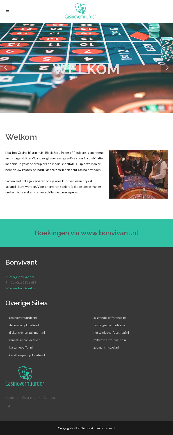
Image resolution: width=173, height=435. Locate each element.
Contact (49, 397)
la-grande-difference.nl (109, 317)
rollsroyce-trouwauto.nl (110, 340)
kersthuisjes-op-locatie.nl (27, 355)
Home (9, 397)
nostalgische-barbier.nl (109, 325)
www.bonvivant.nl (109, 233)
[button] (6, 68)
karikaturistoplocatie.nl (25, 340)
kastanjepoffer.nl (21, 347)
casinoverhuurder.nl (23, 317)
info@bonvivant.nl (21, 277)
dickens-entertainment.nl (27, 332)
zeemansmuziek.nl (106, 347)
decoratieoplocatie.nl (24, 325)
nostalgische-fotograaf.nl (111, 332)
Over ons (28, 397)
